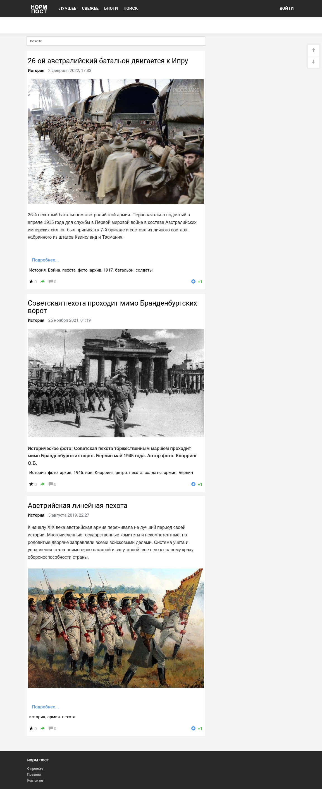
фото (83, 270)
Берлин (185, 472)
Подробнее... (45, 260)
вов (88, 472)
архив (95, 270)
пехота (69, 270)
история (37, 716)
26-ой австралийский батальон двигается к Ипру (108, 61)
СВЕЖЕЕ (90, 8)
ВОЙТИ (287, 8)
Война (54, 270)
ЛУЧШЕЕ (68, 8)
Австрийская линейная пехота (78, 506)
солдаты (144, 270)
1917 (108, 270)
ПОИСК (130, 8)
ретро (121, 472)
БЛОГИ (111, 8)
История (36, 70)
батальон (124, 270)
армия (170, 472)
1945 (78, 472)
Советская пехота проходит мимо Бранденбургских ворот (112, 307)
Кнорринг (104, 472)
